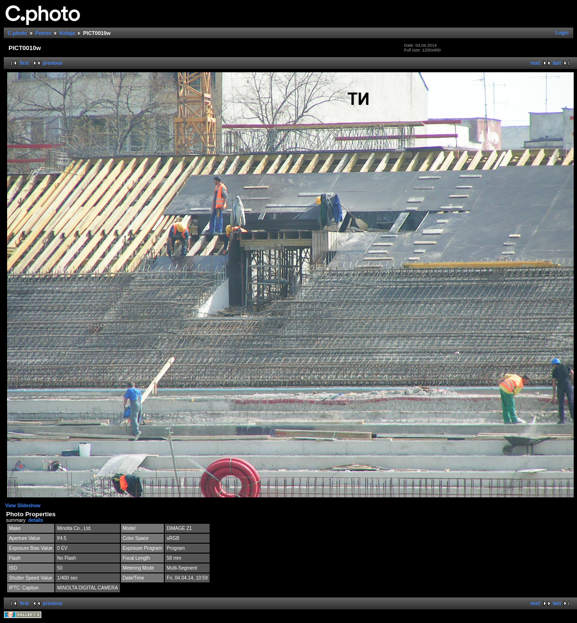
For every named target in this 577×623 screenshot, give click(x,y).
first (24, 63)
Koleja (67, 33)
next (535, 63)
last (557, 63)
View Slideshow (23, 505)
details (35, 520)
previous (53, 63)
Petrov (43, 33)
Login (562, 32)
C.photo (17, 33)
